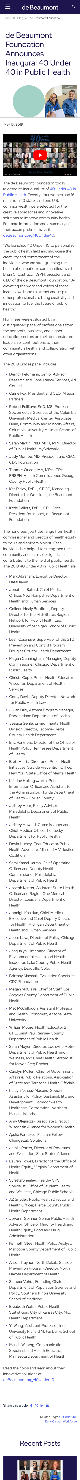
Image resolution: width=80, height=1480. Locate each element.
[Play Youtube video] (40, 155)
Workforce (70, 1421)
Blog (20, 18)
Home (7, 18)
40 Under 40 (67, 1417)
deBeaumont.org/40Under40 (28, 235)
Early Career (53, 1421)
